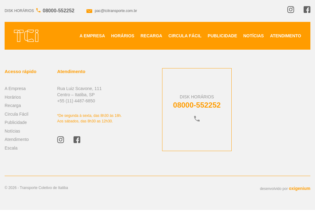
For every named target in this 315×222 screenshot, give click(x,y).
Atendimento (285, 35)
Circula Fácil (184, 35)
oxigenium (299, 188)
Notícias (253, 35)
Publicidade (222, 35)
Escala (11, 148)
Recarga (151, 35)
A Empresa (92, 35)
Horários (122, 35)
